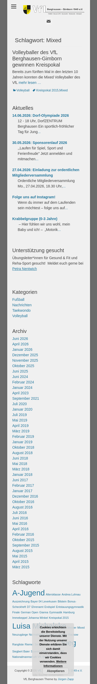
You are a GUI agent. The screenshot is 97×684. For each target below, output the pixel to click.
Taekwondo (21, 310)
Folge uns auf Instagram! (33, 197)
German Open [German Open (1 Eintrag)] (29, 612)
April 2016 (20, 529)
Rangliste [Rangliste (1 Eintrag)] (18, 644)
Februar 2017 (23, 485)
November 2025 (25, 360)
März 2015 (20, 567)
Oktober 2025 (23, 366)
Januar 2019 (22, 442)
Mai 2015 (19, 556)
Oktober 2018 (23, 447)
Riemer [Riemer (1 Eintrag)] (29, 644)
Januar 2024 (22, 387)
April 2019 (20, 426)
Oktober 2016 (23, 502)
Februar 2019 (23, 436)
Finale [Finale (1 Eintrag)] (16, 612)
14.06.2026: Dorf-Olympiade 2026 (40, 115)
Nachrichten (22, 305)
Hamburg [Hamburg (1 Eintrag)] (68, 612)
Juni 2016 (20, 518)
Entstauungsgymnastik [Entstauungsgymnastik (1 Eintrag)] (70, 606)
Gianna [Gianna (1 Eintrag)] (43, 612)
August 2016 (22, 507)
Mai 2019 (19, 420)
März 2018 (20, 469)
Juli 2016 (19, 513)
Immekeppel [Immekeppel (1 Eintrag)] (19, 617)
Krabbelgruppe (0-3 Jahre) (34, 219)
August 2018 (22, 453)
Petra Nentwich (24, 269)
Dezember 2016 (25, 496)
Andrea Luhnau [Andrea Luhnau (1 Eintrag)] (71, 594)
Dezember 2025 (25, 355)
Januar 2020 (22, 409)
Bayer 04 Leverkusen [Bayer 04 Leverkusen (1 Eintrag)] (44, 601)
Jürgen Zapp (66, 679)
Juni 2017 (20, 480)
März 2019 (20, 431)
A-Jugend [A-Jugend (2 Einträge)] (28, 592)
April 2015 (20, 561)
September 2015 (25, 545)
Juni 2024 (20, 377)
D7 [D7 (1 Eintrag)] (29, 606)
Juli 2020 (19, 404)
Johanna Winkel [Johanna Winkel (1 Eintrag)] (38, 617)
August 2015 (22, 551)
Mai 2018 (19, 464)
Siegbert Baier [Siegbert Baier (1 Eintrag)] (21, 651)
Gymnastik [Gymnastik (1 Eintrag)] (55, 612)
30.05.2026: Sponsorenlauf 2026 (39, 143)
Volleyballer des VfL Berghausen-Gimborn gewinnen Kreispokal (37, 58)
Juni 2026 (20, 339)
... (39, 132)
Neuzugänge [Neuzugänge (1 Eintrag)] (20, 634)
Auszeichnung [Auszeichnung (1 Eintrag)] (21, 601)
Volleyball (23, 90)
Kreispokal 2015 (47, 90)
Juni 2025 (20, 371)
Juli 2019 (19, 415)
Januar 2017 (22, 491)
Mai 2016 (19, 523)
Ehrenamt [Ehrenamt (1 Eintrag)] (37, 606)
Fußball (18, 299)
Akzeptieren (55, 671)
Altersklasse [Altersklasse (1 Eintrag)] (53, 594)
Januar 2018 (22, 474)
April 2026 (20, 344)
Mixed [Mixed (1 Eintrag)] (81, 627)
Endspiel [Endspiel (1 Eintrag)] (49, 606)
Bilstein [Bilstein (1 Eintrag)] (62, 601)
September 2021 (25, 398)
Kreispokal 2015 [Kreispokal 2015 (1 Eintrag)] (59, 617)
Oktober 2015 (23, 540)
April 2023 (20, 393)
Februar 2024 (23, 382)
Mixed (63, 90)
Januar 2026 (22, 349)
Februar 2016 (23, 534)
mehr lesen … (30, 83)
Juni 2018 (20, 458)
